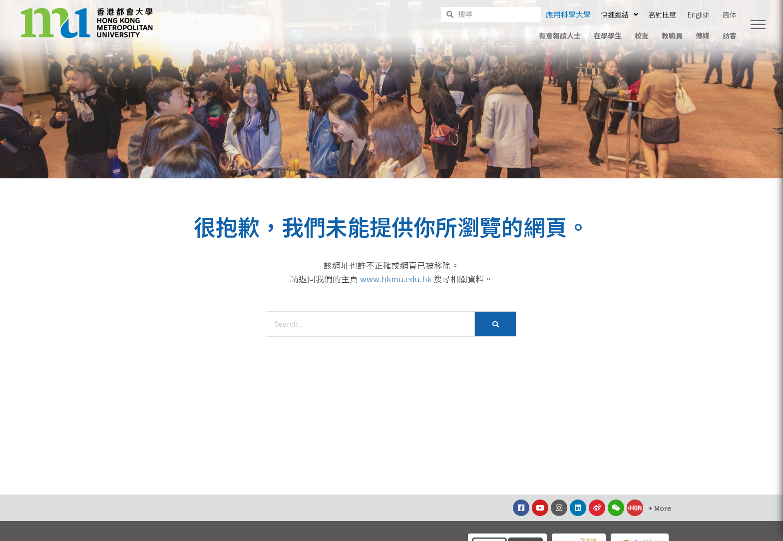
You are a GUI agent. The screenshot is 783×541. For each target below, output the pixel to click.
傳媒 (703, 35)
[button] (758, 24)
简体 (730, 14)
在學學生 (608, 35)
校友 (642, 35)
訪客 (730, 35)
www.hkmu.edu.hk (395, 279)
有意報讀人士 (560, 35)
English (699, 14)
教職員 (672, 35)
